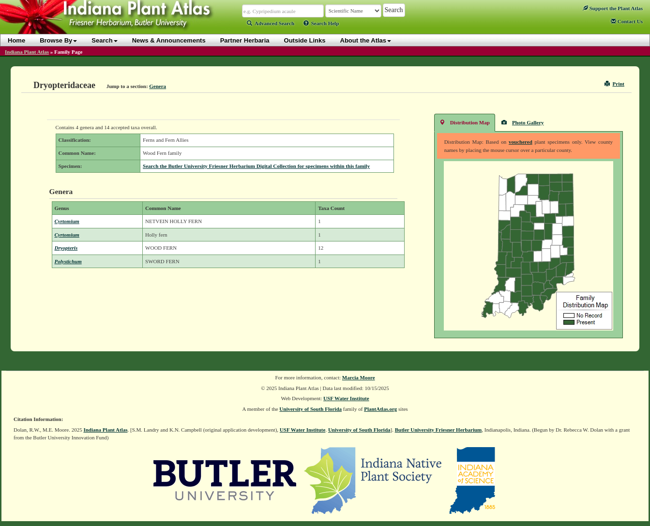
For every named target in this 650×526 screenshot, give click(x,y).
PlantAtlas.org (380, 409)
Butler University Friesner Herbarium (438, 430)
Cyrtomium (67, 221)
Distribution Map (464, 122)
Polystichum (68, 261)
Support (613, 8)
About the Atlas (366, 40)
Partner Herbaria (245, 40)
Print (614, 84)
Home (16, 40)
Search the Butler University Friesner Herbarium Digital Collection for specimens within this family (256, 166)
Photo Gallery (522, 122)
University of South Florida (310, 409)
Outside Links (305, 40)
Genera (157, 86)
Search (104, 40)
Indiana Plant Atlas (27, 52)
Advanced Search (270, 23)
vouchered (520, 142)
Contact (627, 21)
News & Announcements (169, 40)
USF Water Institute (346, 398)
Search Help (321, 23)
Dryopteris (66, 248)
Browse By (58, 40)
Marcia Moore (358, 377)
